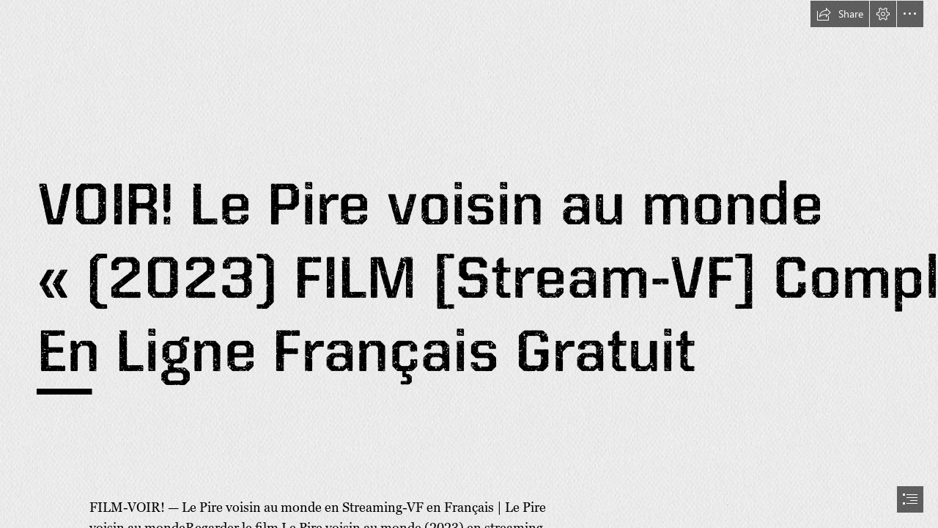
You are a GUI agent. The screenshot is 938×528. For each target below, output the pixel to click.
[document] (469, 264)
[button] (839, 14)
